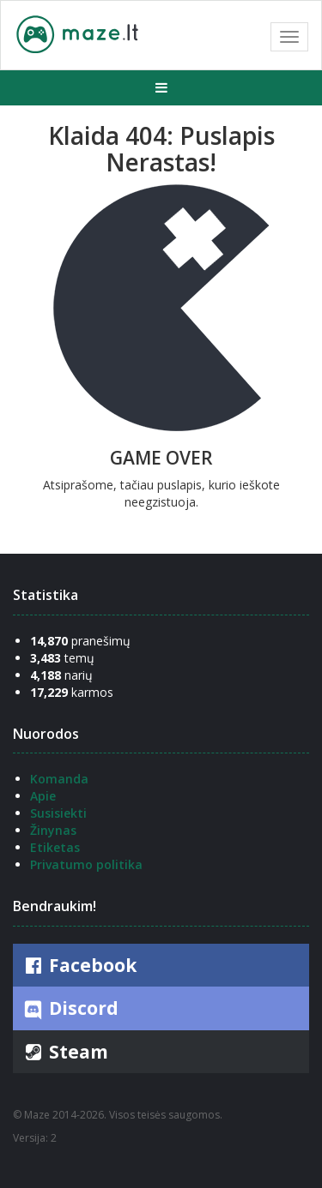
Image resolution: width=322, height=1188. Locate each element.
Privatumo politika (86, 864)
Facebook (79, 965)
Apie (43, 796)
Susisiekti (58, 813)
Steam (64, 1052)
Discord (69, 1009)
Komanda (59, 779)
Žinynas (53, 830)
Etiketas (55, 847)
